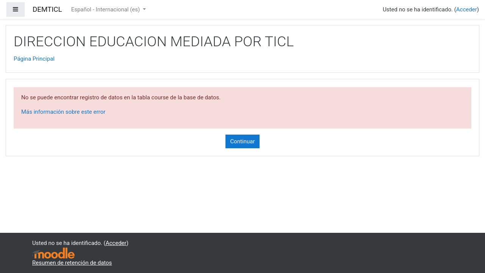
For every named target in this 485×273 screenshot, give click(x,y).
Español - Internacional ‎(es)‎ (106, 9)
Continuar (242, 141)
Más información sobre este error (63, 111)
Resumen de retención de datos (72, 262)
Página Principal (34, 58)
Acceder (466, 9)
